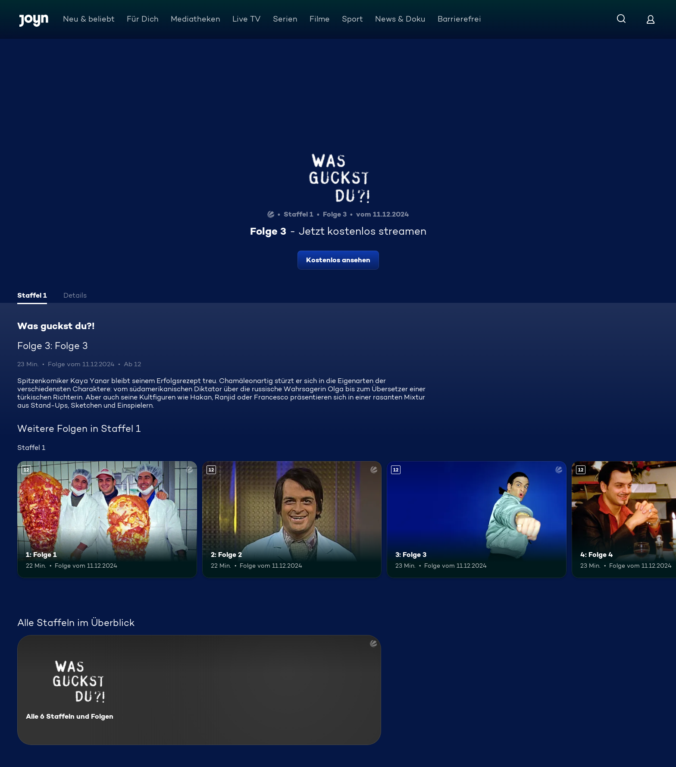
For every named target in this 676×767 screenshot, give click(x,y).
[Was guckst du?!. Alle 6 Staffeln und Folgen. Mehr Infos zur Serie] (199, 690)
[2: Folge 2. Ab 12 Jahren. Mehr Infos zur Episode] (292, 519)
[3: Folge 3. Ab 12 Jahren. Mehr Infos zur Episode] (476, 519)
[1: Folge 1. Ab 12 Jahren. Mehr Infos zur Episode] (107, 519)
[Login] (650, 19)
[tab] (32, 296)
